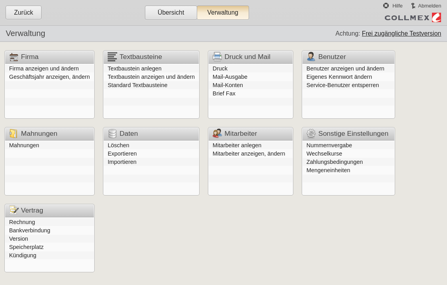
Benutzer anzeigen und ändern (345, 68)
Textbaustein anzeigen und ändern (151, 77)
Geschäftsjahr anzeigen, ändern (49, 77)
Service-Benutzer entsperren (342, 85)
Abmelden (429, 6)
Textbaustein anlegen (135, 68)
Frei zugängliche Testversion (401, 33)
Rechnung (22, 222)
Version (18, 239)
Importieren (122, 162)
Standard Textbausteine (137, 85)
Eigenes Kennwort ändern (339, 77)
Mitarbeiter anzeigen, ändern (249, 153)
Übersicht (171, 12)
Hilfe (397, 6)
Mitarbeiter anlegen (237, 145)
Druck (220, 68)
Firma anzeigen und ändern (44, 68)
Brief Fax (224, 93)
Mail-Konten (228, 85)
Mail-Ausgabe (230, 77)
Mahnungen (24, 145)
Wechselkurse (324, 153)
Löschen (118, 145)
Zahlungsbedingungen (334, 162)
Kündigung (22, 255)
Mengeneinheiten (328, 170)
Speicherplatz (26, 247)
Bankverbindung (29, 230)
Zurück (23, 12)
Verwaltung (222, 12)
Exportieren (122, 153)
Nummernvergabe (329, 145)
